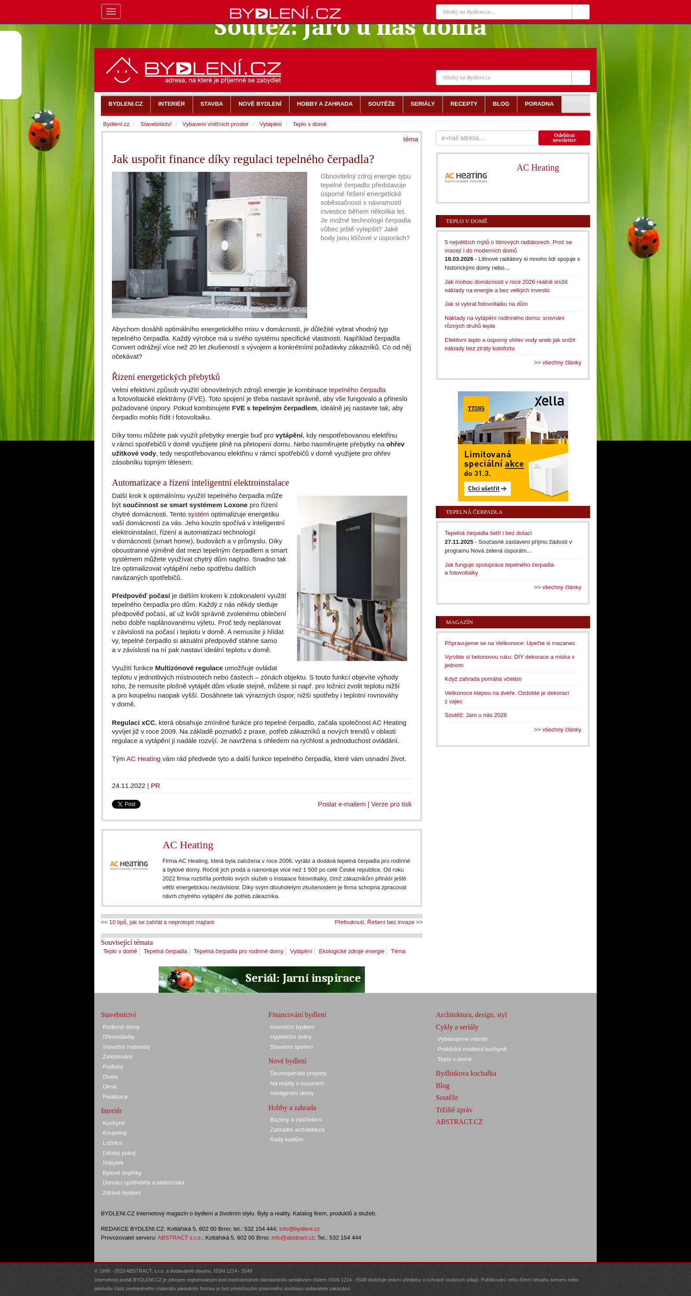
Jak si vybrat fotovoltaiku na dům (486, 304)
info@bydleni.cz (299, 1228)
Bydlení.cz (116, 124)
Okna (109, 1086)
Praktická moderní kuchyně (472, 1049)
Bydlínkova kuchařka (466, 1073)
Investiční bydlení (292, 1027)
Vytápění (301, 951)
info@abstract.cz (292, 1237)
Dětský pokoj (119, 1153)
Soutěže (447, 1097)
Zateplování (118, 1056)
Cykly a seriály (457, 1027)
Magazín (459, 622)
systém (198, 514)
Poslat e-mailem (342, 804)
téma (410, 139)
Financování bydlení (297, 1014)
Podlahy (113, 1066)
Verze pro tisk (391, 804)
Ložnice (113, 1143)
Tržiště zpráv (454, 1110)
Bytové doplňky (122, 1173)
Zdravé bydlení (122, 1192)
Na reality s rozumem (297, 1083)
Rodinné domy (121, 1027)
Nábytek (113, 1162)
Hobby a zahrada (292, 1107)
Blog (443, 1085)
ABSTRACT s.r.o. (180, 1237)
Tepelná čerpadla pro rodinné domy (239, 951)
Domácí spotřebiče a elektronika (144, 1182)
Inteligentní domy (292, 1093)
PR (155, 785)
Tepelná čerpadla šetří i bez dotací (488, 533)
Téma (398, 951)
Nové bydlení (287, 1061)
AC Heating (143, 758)
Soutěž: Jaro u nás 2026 (476, 715)
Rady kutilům (286, 1139)
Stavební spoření (291, 1046)
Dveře (110, 1076)
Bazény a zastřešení (296, 1119)
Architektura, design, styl (471, 1014)
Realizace (115, 1096)
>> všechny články (557, 362)
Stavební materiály (126, 1046)
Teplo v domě (120, 951)
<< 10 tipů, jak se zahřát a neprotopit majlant (157, 922)
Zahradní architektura (297, 1129)
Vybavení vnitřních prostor (215, 124)
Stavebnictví (155, 124)
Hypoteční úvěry (291, 1036)
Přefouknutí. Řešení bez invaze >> (379, 922)
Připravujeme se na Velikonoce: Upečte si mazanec (510, 643)
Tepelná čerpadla (165, 951)
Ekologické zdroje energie (352, 951)
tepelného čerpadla (357, 390)
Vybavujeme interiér (463, 1039)
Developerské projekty (298, 1073)
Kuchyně (114, 1123)
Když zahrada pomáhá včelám (483, 679)
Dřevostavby (118, 1036)
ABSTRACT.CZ (459, 1121)
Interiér (111, 1110)
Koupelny (114, 1132)
